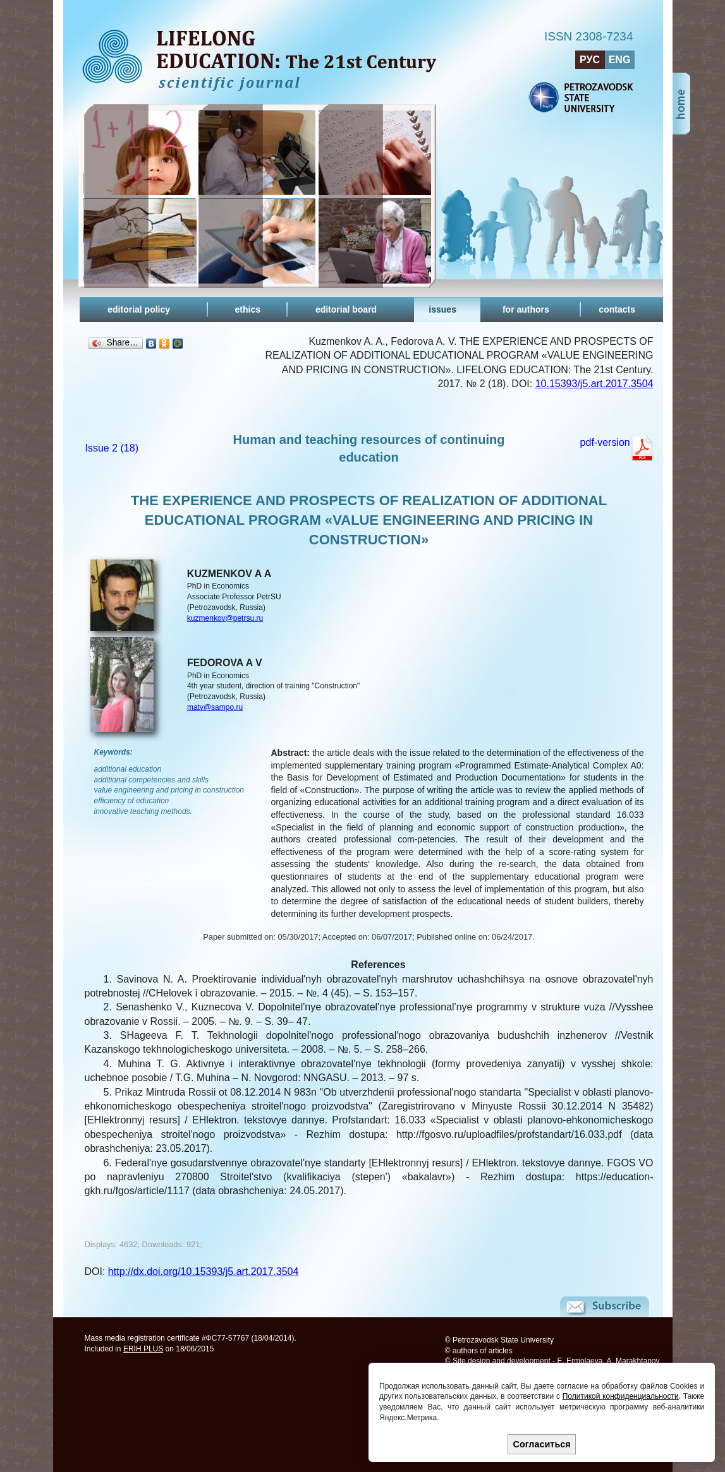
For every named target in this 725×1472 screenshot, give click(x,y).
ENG (620, 59)
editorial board (346, 309)
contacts (617, 309)
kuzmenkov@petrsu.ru (225, 618)
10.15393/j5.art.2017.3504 (594, 383)
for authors (526, 309)
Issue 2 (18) (111, 448)
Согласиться (542, 1444)
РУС (590, 59)
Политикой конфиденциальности (621, 1396)
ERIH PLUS (143, 1348)
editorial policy (138, 309)
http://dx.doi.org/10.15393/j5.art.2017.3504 (203, 1271)
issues (442, 309)
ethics (247, 309)
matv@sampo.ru (215, 707)
